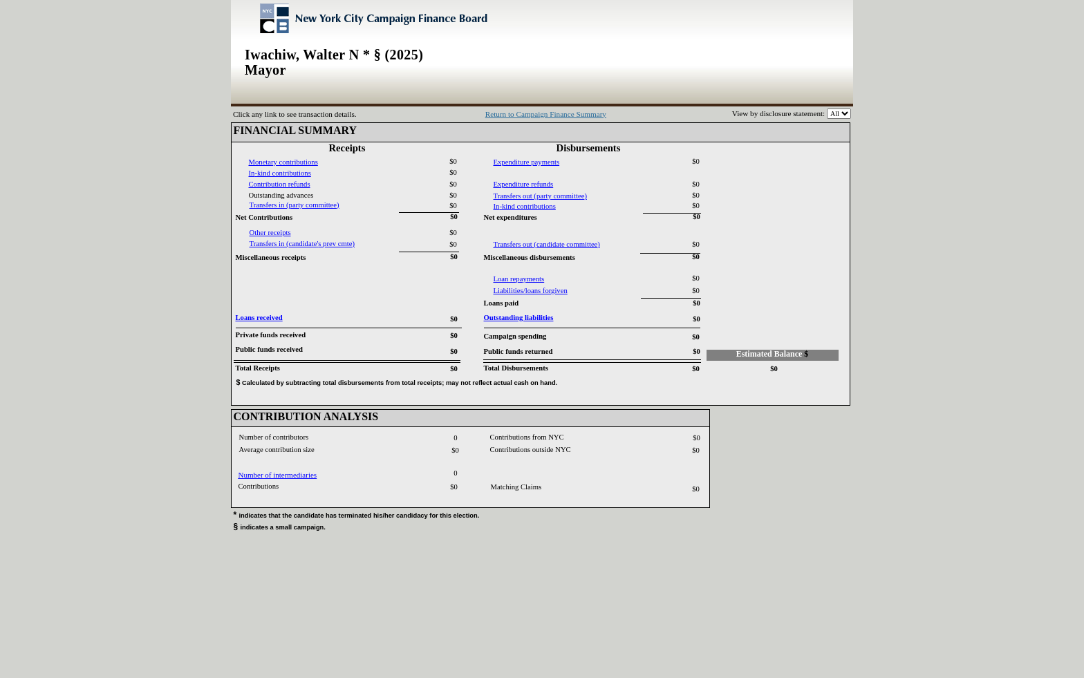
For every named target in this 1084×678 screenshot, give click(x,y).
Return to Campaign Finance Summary (545, 114)
